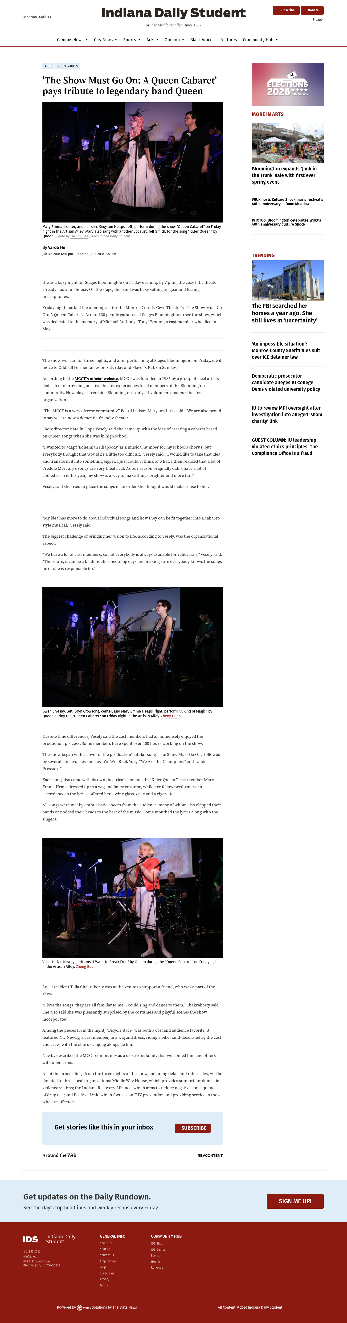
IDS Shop (157, 1243)
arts (48, 66)
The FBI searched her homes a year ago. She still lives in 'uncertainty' (285, 313)
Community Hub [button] (259, 39)
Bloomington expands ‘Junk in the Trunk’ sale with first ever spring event (284, 175)
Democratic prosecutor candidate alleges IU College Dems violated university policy (286, 382)
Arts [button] (151, 39)
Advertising (107, 1273)
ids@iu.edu (30, 1256)
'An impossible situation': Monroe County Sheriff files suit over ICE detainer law (286, 350)
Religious (157, 1267)
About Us (106, 1243)
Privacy (104, 1279)
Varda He (56, 247)
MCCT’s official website (97, 378)
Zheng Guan (79, 236)
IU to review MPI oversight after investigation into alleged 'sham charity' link (287, 414)
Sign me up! (295, 1201)
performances (68, 66)
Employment (108, 1261)
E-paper (318, 20)
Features (228, 39)
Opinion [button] (173, 39)
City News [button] (104, 39)
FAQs (103, 1267)
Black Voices (202, 39)
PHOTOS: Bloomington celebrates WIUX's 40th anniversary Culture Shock (286, 222)
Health (155, 1261)
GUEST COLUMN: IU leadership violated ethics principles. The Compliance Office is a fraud (285, 446)
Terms (104, 1285)
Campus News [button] (71, 39)
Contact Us (107, 1255)
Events (155, 1255)
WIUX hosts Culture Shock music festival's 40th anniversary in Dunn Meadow (287, 201)
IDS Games (158, 1249)
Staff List (105, 1249)
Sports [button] (130, 39)
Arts (278, 114)
